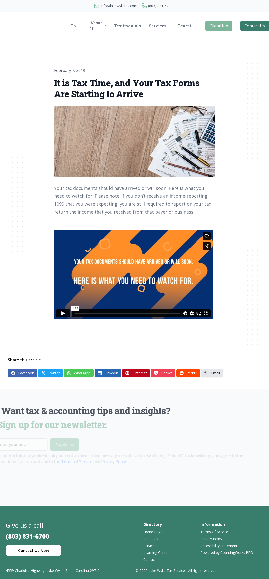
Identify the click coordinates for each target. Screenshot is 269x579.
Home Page (152, 531)
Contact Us (255, 25)
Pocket (163, 373)
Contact (149, 559)
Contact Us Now (33, 550)
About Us (150, 538)
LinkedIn (108, 373)
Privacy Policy (107, 461)
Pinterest (136, 373)
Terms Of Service (214, 531)
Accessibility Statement (218, 545)
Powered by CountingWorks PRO (226, 552)
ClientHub (219, 25)
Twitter (50, 373)
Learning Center (156, 552)
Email (212, 373)
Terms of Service (70, 461)
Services (149, 545)
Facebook (22, 373)
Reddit (188, 373)
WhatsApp (78, 373)
